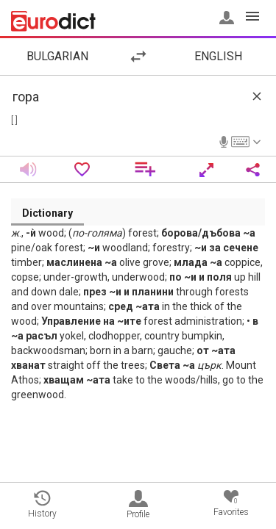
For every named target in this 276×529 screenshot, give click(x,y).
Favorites (231, 503)
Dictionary (47, 213)
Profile (138, 504)
